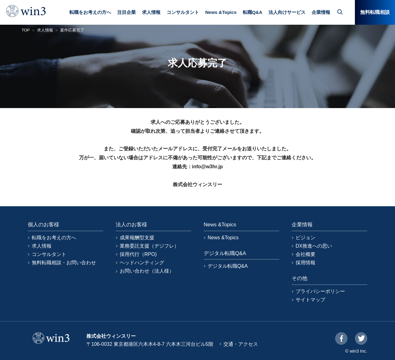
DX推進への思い (314, 246)
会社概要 (305, 254)
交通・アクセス (240, 344)
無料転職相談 (375, 12)
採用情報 (305, 262)
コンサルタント (183, 12)
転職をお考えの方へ (90, 12)
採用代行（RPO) (138, 254)
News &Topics (220, 12)
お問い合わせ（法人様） (147, 271)
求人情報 (151, 12)
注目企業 (126, 12)
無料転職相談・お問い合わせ (64, 262)
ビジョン (305, 237)
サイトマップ (310, 299)
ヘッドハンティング (142, 262)
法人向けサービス (287, 12)
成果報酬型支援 (137, 237)
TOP (26, 30)
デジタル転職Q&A (228, 266)
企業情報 (321, 12)
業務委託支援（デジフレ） (149, 246)
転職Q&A (252, 12)
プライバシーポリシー (320, 291)
